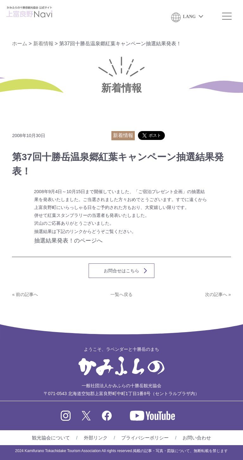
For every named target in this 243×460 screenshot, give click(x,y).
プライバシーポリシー (145, 437)
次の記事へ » (218, 294)
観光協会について (51, 437)
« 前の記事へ (25, 294)
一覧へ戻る (121, 294)
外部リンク (96, 437)
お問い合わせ (197, 437)
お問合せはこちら (121, 270)
